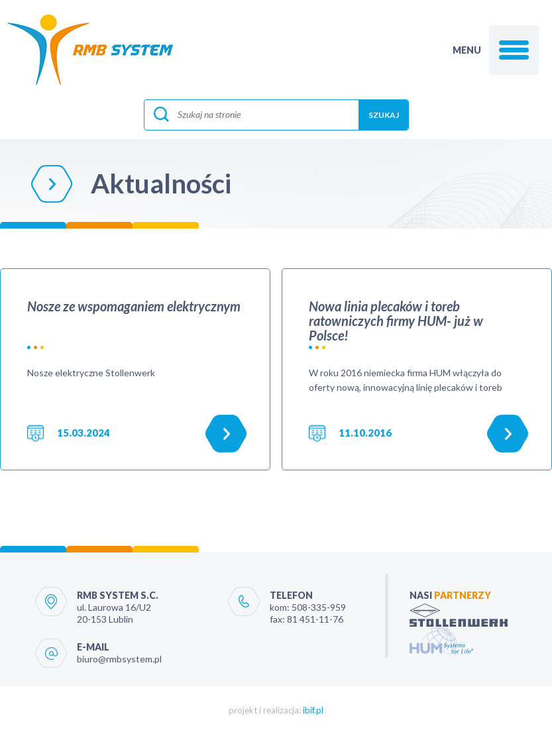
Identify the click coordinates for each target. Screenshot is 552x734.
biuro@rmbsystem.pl (119, 658)
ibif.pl (313, 710)
